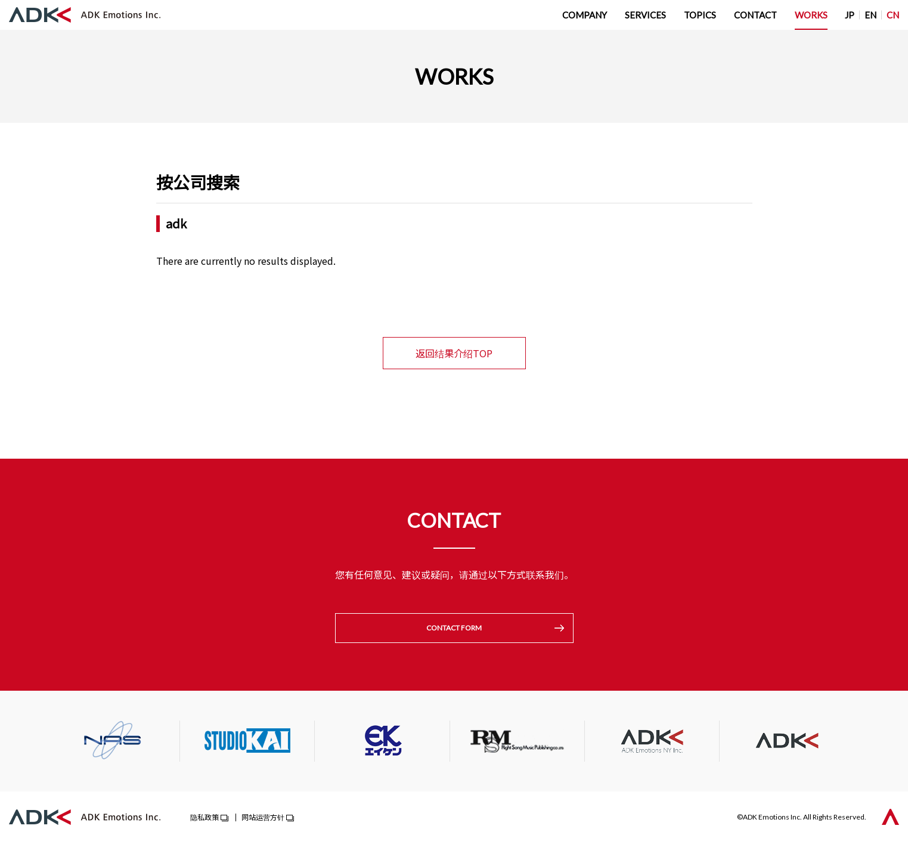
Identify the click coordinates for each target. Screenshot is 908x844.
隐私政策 (204, 818)
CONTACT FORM (454, 628)
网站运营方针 (262, 818)
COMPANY (584, 15)
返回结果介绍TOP (454, 353)
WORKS (811, 15)
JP (849, 15)
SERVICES (645, 15)
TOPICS (700, 15)
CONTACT (755, 15)
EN (870, 15)
